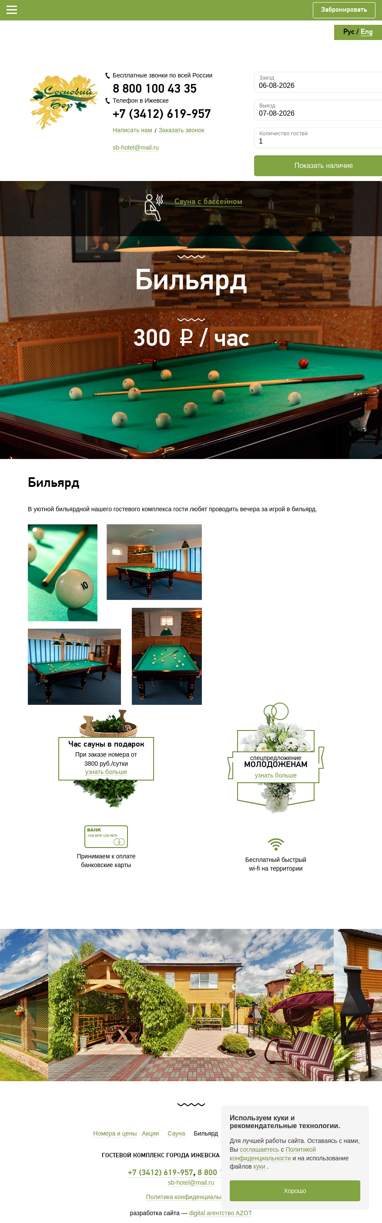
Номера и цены (115, 1133)
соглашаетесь (260, 1149)
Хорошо (295, 1190)
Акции (150, 1133)
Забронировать (344, 10)
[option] (191, 1005)
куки (260, 1166)
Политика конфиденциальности (191, 1196)
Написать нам (132, 130)
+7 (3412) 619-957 (162, 114)
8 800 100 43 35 (155, 89)
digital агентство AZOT (220, 1213)
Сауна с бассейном (208, 202)
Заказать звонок (181, 130)
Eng (367, 32)
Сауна (176, 1133)
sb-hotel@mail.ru (136, 147)
